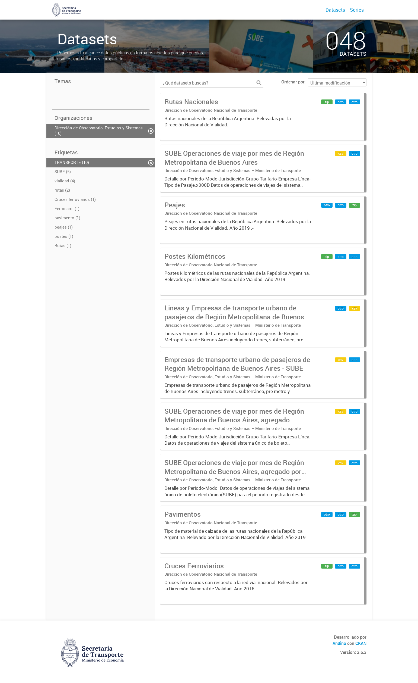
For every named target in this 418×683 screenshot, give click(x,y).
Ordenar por (292, 82)
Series (357, 10)
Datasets (335, 10)
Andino (339, 643)
